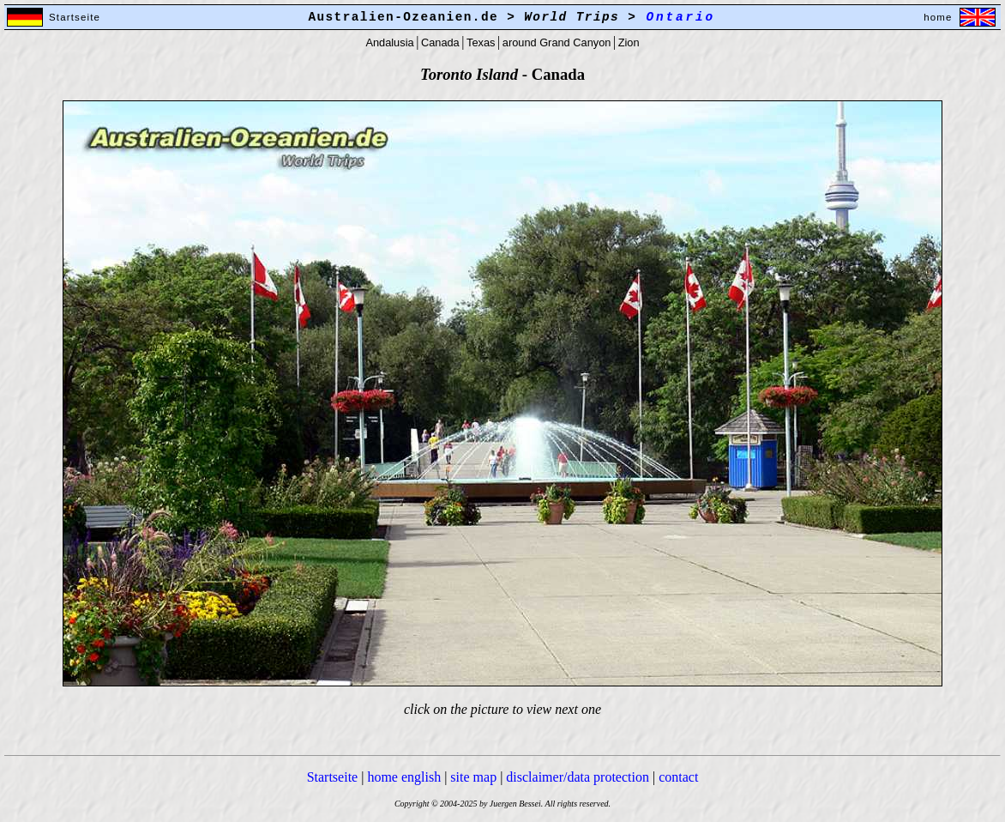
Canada (440, 42)
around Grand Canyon (556, 42)
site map (473, 777)
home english (404, 777)
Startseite (332, 777)
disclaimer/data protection (577, 777)
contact (678, 777)
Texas (480, 42)
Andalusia (389, 42)
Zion (629, 42)
